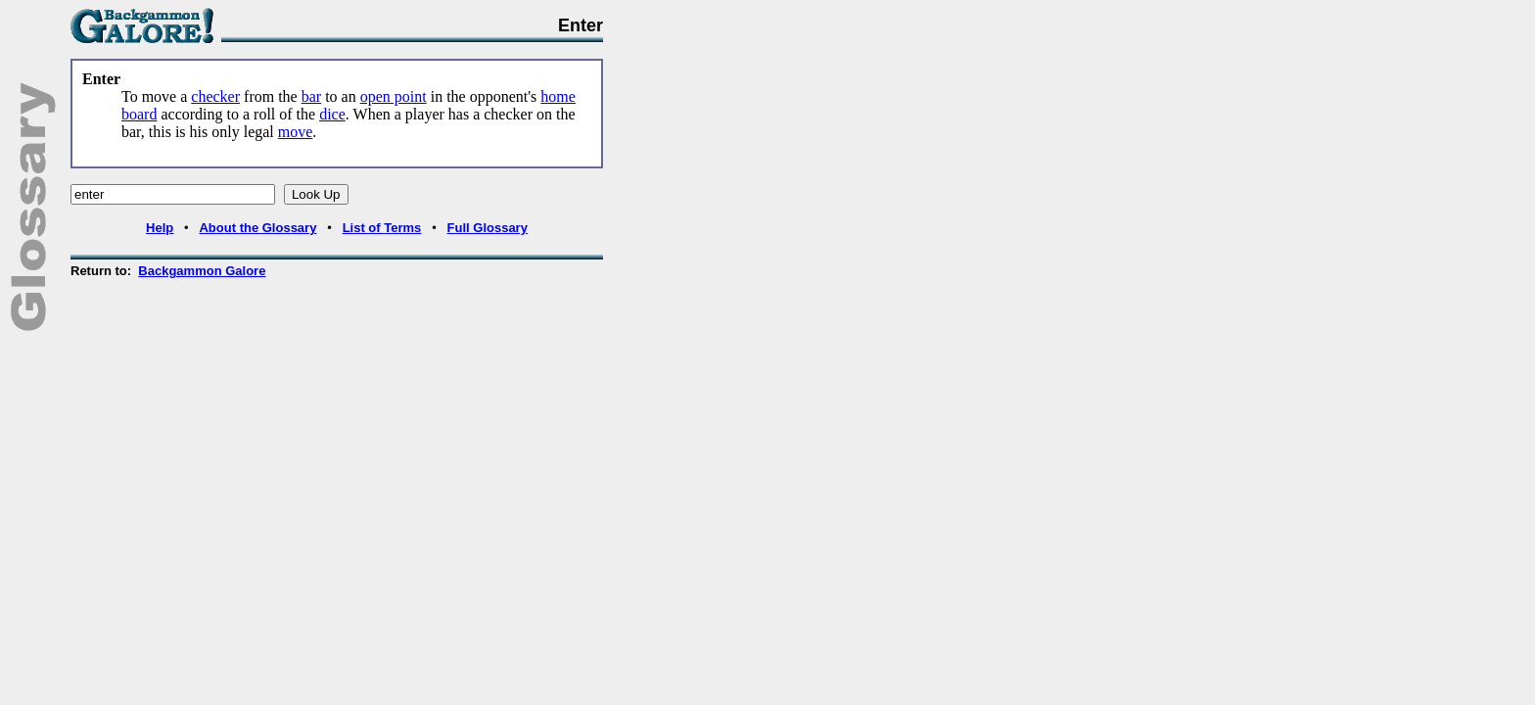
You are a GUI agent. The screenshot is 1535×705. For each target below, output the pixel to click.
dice (332, 114)
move (295, 131)
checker (215, 96)
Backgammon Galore (201, 270)
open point (393, 96)
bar (311, 96)
